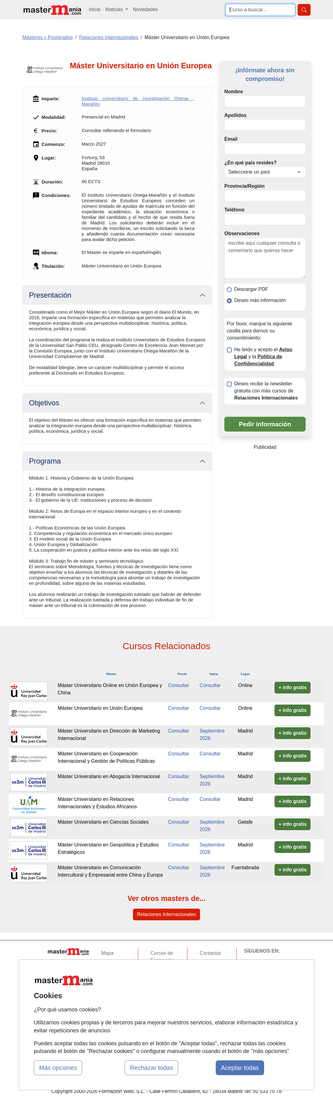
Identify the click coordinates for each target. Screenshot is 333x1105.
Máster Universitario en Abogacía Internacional (109, 776)
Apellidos (235, 115)
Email (231, 139)
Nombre (233, 91)
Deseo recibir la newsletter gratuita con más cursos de (266, 390)
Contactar (210, 953)
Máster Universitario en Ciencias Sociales (103, 822)
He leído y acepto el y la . (263, 356)
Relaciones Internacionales (166, 914)
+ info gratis (293, 687)
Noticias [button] (114, 9)
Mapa (107, 953)
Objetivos (44, 403)
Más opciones (58, 1067)
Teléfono (234, 209)
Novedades (145, 9)
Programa (45, 461)
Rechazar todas (151, 1067)
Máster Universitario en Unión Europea (100, 708)
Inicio (94, 9)
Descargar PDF (251, 289)
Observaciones (242, 233)
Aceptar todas (240, 1067)
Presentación (50, 295)
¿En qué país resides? (250, 162)
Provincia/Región (244, 186)
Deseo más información (260, 300)
